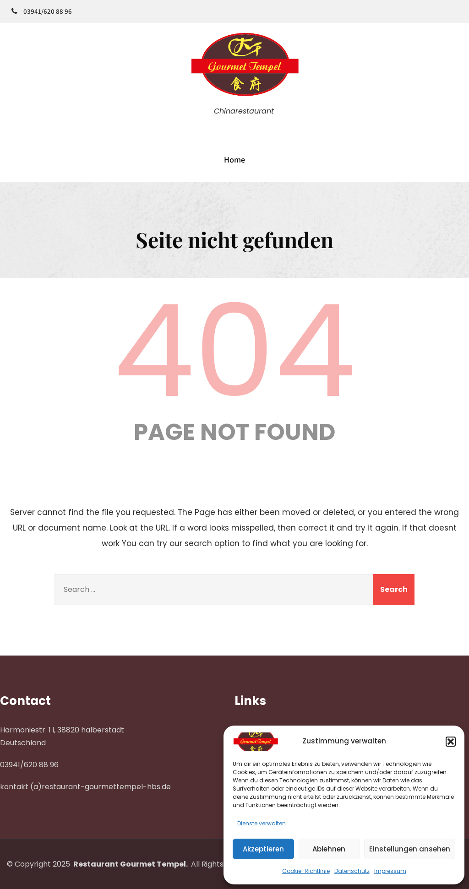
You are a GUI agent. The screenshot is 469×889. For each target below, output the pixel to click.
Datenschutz (352, 871)
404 (234, 351)
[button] (450, 741)
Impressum (390, 871)
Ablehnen (328, 849)
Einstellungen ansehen (409, 849)
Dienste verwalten (261, 823)
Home (234, 159)
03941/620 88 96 (47, 11)
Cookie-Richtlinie (306, 871)
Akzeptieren (263, 849)
